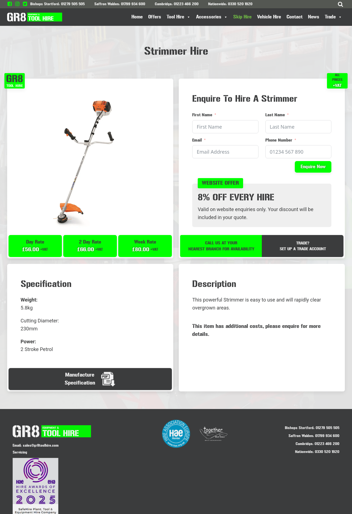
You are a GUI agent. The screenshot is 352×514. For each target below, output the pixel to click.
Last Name (275, 115)
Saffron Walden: (301, 436)
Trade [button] (333, 17)
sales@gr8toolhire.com (41, 446)
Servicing (20, 453)
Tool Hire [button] (179, 17)
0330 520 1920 (240, 4)
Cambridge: (304, 444)
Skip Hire (242, 17)
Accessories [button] (212, 17)
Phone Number (278, 140)
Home (137, 17)
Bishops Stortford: (299, 428)
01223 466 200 (186, 4)
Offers (154, 17)
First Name (203, 115)
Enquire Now (312, 167)
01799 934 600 (133, 4)
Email (197, 140)
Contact (294, 17)
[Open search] (340, 4)
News (313, 17)
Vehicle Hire (269, 17)
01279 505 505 (73, 4)
